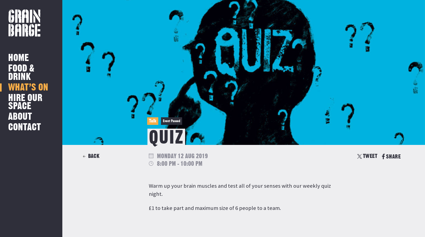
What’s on (28, 87)
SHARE (391, 157)
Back (93, 156)
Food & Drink (21, 72)
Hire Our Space (25, 102)
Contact (24, 127)
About (20, 117)
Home (18, 58)
